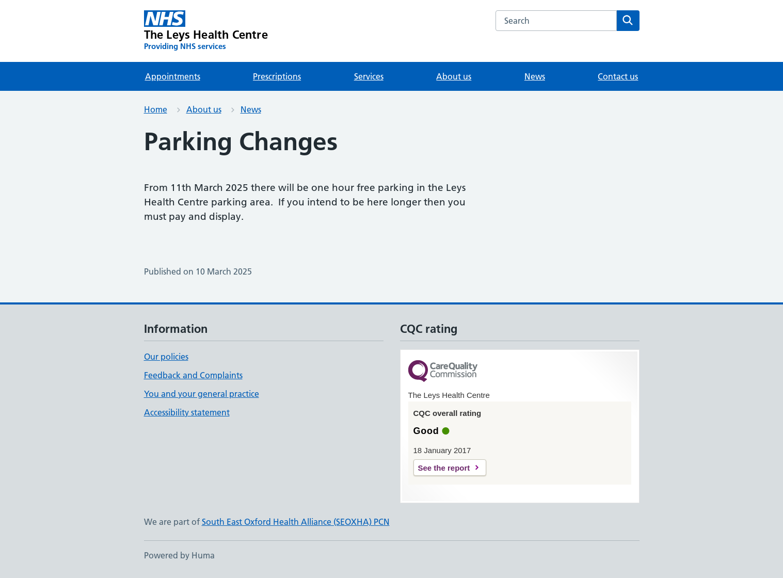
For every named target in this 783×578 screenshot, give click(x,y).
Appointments (172, 76)
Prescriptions (277, 76)
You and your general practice (201, 394)
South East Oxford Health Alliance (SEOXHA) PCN (296, 522)
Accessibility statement (187, 412)
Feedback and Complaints (193, 375)
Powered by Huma (179, 555)
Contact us (618, 76)
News (534, 76)
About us (453, 76)
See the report (444, 467)
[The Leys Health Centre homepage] (206, 31)
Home (155, 109)
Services (368, 76)
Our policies (166, 356)
